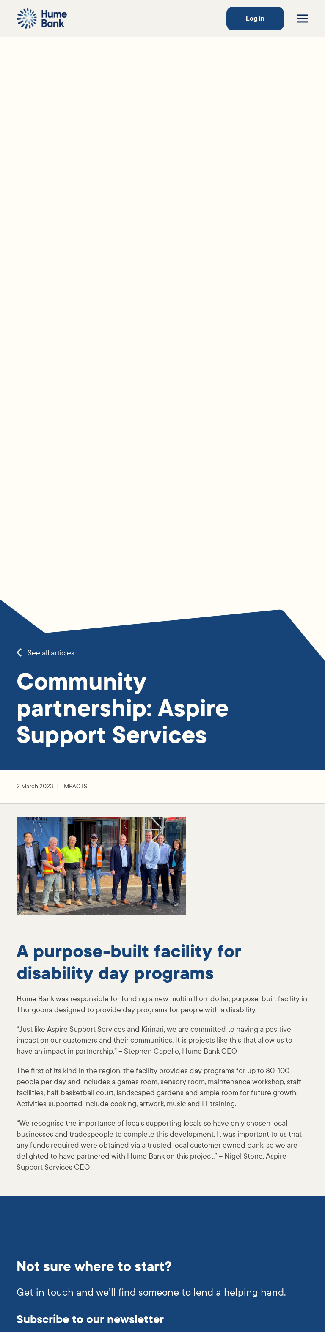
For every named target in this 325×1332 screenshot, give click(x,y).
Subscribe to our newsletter (90, 1319)
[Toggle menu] (303, 19)
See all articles (45, 653)
